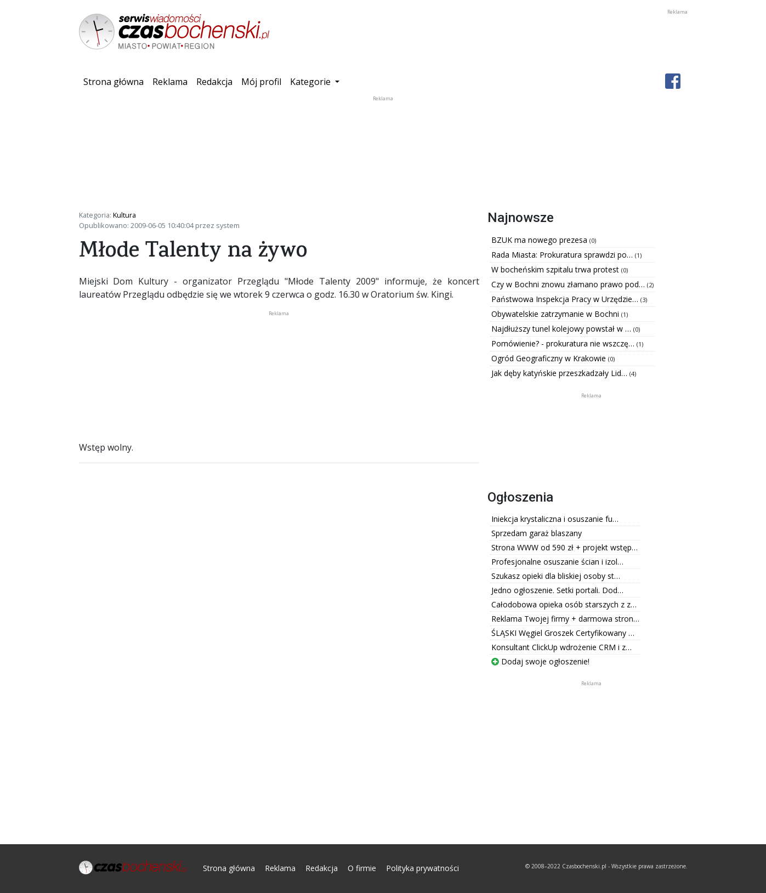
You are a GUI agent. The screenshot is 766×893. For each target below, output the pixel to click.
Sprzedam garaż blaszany (536, 533)
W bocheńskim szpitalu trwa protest (556, 269)
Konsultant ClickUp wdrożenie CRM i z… (561, 647)
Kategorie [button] (311, 82)
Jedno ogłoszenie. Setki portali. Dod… (557, 590)
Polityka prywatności (422, 868)
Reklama (170, 82)
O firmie (362, 868)
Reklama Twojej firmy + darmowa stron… (565, 618)
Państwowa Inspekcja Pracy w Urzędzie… (565, 299)
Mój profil (261, 82)
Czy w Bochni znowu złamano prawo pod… (569, 284)
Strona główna (115, 81)
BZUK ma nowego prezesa (540, 240)
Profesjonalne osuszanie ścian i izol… (557, 561)
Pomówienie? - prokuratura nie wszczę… (564, 343)
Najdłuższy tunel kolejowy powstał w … (562, 328)
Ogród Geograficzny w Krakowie (549, 358)
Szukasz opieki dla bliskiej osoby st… (555, 576)
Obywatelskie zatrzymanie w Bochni (556, 314)
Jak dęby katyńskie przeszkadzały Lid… (560, 373)
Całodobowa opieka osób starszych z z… (564, 604)
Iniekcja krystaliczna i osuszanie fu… (555, 519)
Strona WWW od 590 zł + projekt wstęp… (564, 547)
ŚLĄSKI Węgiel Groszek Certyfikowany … (562, 633)
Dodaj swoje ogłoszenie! (540, 661)
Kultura (124, 215)
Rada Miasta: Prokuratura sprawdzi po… (563, 254)
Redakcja (214, 82)
